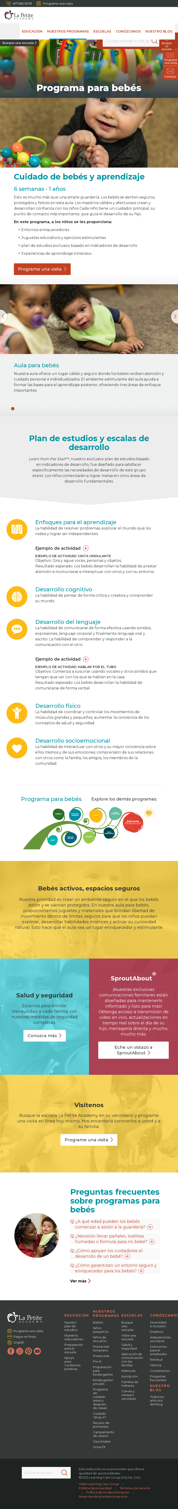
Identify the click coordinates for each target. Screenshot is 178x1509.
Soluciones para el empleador (158, 1350)
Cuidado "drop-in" (99, 1415)
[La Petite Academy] (17, 15)
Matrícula (128, 1371)
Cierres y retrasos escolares (128, 1394)
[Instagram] (19, 1351)
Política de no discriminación (107, 1492)
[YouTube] (37, 1351)
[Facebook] (10, 1351)
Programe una (42, 269)
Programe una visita (54, 3)
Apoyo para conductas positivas (72, 1363)
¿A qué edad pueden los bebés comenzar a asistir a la (114, 1224)
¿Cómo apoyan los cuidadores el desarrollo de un (109, 1253)
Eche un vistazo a (133, 1050)
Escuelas (102, 31)
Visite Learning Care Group (99, 1484)
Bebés (98, 1322)
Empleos (156, 1332)
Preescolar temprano (101, 1348)
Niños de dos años (99, 1339)
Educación (32, 31)
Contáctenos (160, 1371)
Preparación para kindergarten (103, 1370)
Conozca (45, 1035)
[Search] (158, 41)
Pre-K (97, 1361)
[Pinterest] (28, 1351)
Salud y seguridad (129, 1346)
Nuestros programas (68, 31)
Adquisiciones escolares (160, 1339)
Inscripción (129, 1376)
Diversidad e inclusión (158, 1324)
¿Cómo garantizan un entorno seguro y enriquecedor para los (116, 1268)
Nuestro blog (159, 31)
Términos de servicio (135, 1488)
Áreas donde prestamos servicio (103, 1496)
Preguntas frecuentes (158, 1378)
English (19, 1342)
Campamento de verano (103, 1434)
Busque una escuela (18, 43)
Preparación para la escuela (73, 1348)
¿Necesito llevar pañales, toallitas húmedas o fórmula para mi (115, 1239)
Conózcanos (128, 31)
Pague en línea (25, 1336)
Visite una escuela (128, 1337)
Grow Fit (99, 1447)
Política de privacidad (95, 1488)
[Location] (131, 41)
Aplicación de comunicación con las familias (132, 1359)
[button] (12, 408)
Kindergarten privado (103, 1382)
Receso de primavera (101, 1424)
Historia (155, 1365)
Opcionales (101, 1441)
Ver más (80, 1281)
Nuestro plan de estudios (70, 1326)
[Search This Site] (46, 1473)
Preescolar (101, 1356)
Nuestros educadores (73, 1337)
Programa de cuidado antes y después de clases (100, 1398)
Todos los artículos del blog (157, 1400)
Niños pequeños (100, 1330)
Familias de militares (129, 1383)
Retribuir (156, 1359)
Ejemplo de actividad (58, 548)
